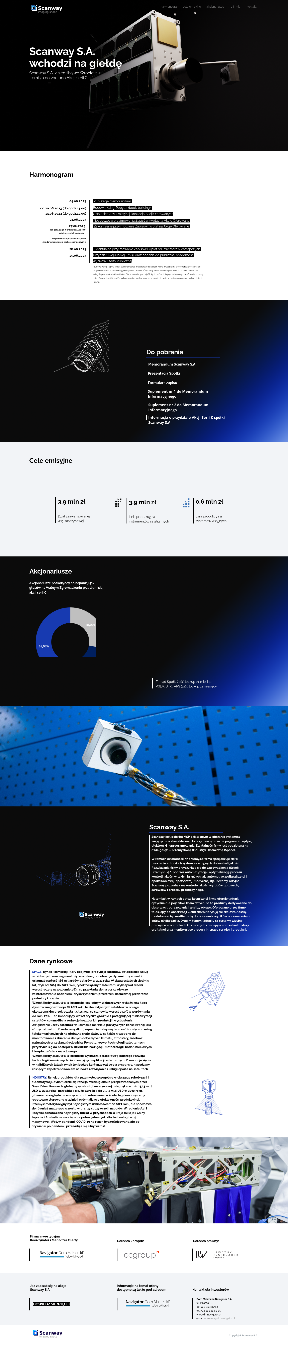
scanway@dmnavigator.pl (219, 1318)
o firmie (235, 6)
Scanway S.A (159, 422)
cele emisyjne (192, 6)
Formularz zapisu (162, 383)
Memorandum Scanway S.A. (172, 364)
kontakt (252, 6)
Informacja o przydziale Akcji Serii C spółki (187, 417)
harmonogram (170, 6)
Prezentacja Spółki (164, 373)
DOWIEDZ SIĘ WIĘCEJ (51, 1304)
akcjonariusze (215, 6)
